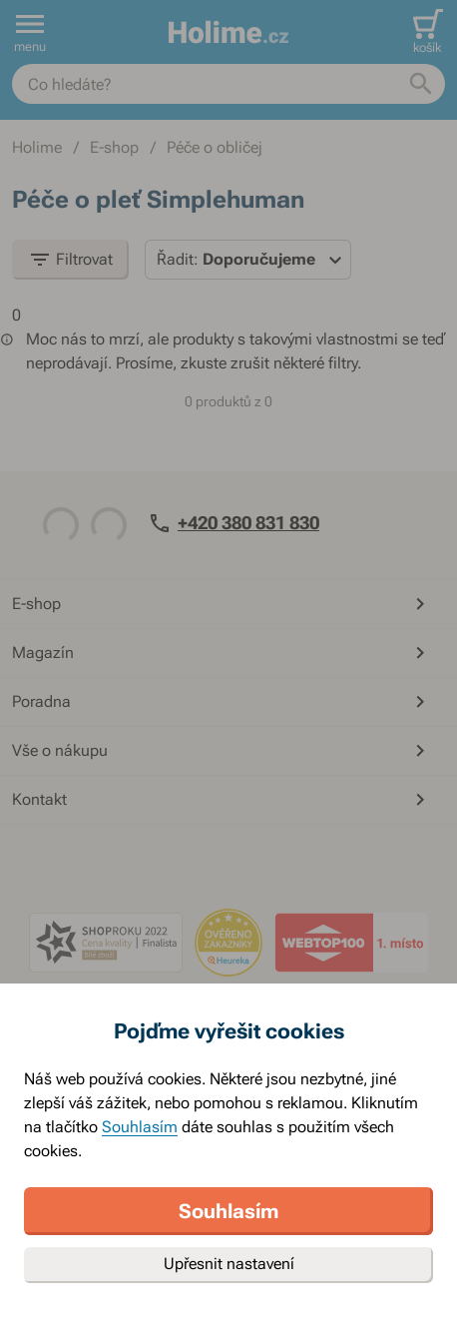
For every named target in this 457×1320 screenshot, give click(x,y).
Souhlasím (140, 1126)
